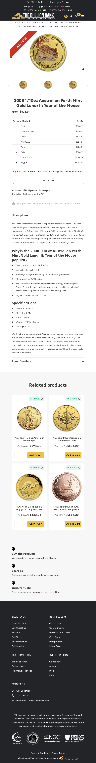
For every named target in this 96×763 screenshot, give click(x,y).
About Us (54, 666)
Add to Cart (35, 454)
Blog (51, 670)
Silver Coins (55, 646)
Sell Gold (16, 632)
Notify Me (49, 180)
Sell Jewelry (18, 646)
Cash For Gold (19, 623)
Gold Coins (55, 623)
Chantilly (27, 722)
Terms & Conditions (40, 753)
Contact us (55, 661)
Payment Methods (22, 670)
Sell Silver (17, 637)
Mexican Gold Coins (60, 632)
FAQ (51, 675)
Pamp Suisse (55, 641)
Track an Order (20, 661)
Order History (19, 666)
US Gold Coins (56, 627)
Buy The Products (23, 554)
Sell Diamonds (19, 641)
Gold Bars (54, 637)
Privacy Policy (58, 753)
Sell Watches (19, 627)
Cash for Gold (21, 588)
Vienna (15, 722)
